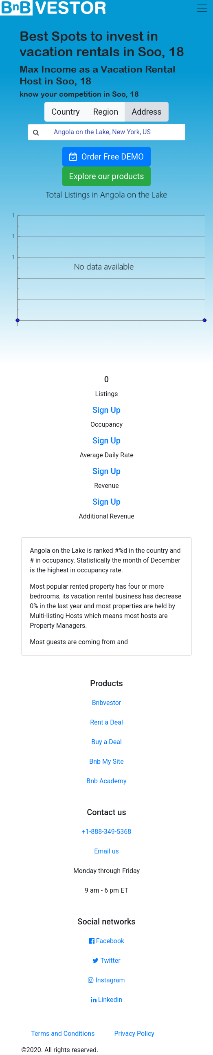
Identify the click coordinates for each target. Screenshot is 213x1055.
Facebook (106, 941)
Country (65, 112)
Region (105, 112)
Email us (106, 851)
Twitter (106, 960)
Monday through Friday (106, 871)
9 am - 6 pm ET (106, 890)
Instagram (106, 980)
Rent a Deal (106, 722)
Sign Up (106, 410)
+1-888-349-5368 (106, 832)
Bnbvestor (106, 703)
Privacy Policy (134, 1033)
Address (146, 112)
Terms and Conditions (62, 1033)
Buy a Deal (106, 742)
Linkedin (107, 1000)
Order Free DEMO (106, 157)
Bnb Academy (106, 781)
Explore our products (106, 176)
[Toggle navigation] (202, 8)
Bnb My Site (106, 761)
